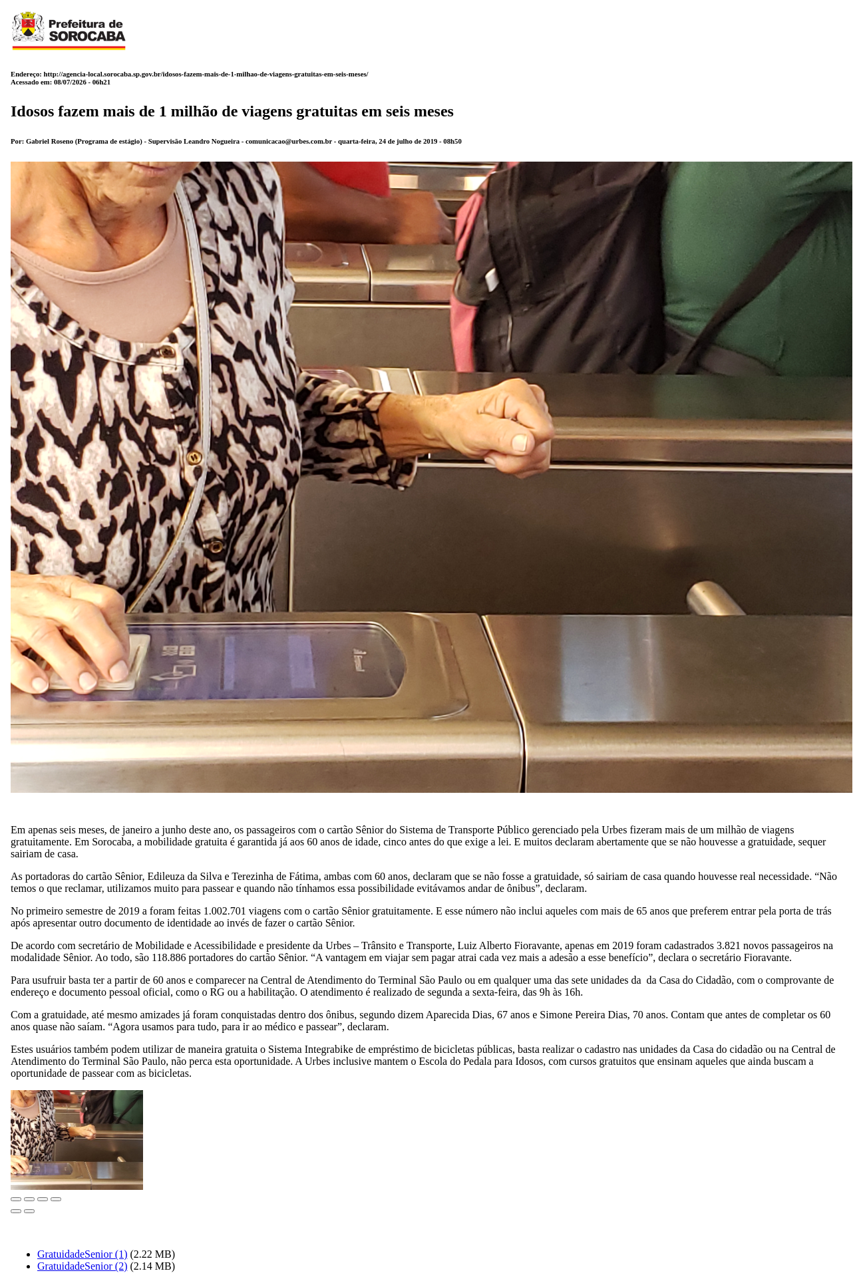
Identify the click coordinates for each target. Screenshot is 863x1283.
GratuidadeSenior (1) (82, 1254)
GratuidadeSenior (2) (82, 1266)
